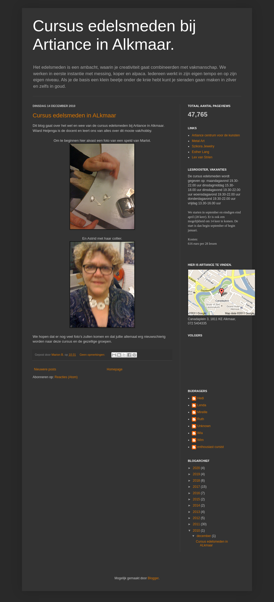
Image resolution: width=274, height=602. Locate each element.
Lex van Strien (202, 157)
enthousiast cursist (210, 447)
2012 (197, 518)
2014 (197, 505)
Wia (200, 433)
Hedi (200, 398)
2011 (197, 524)
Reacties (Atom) (66, 377)
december (204, 536)
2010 (197, 530)
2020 (197, 468)
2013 (197, 512)
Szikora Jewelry (203, 146)
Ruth (200, 419)
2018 (197, 480)
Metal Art (198, 141)
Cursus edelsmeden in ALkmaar (74, 115)
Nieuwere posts (45, 369)
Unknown (204, 426)
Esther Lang (200, 152)
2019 (197, 474)
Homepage (115, 369)
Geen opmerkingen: (92, 354)
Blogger (153, 578)
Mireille (202, 412)
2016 (197, 493)
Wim (200, 440)
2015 (197, 499)
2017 (197, 487)
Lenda (201, 405)
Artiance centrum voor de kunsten (216, 135)
